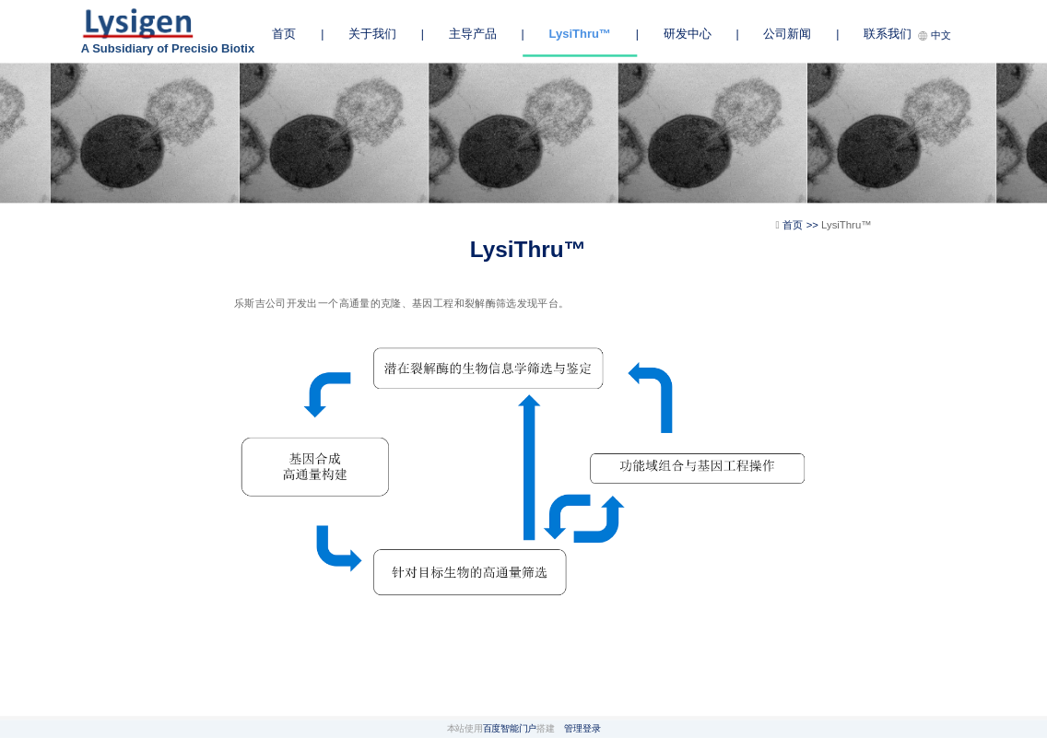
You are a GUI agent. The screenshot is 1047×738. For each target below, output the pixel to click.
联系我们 (888, 34)
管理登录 (582, 728)
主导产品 (473, 34)
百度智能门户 (509, 728)
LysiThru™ (580, 33)
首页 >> (801, 225)
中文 (935, 35)
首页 (284, 34)
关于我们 (372, 34)
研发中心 (688, 34)
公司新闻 (787, 34)
